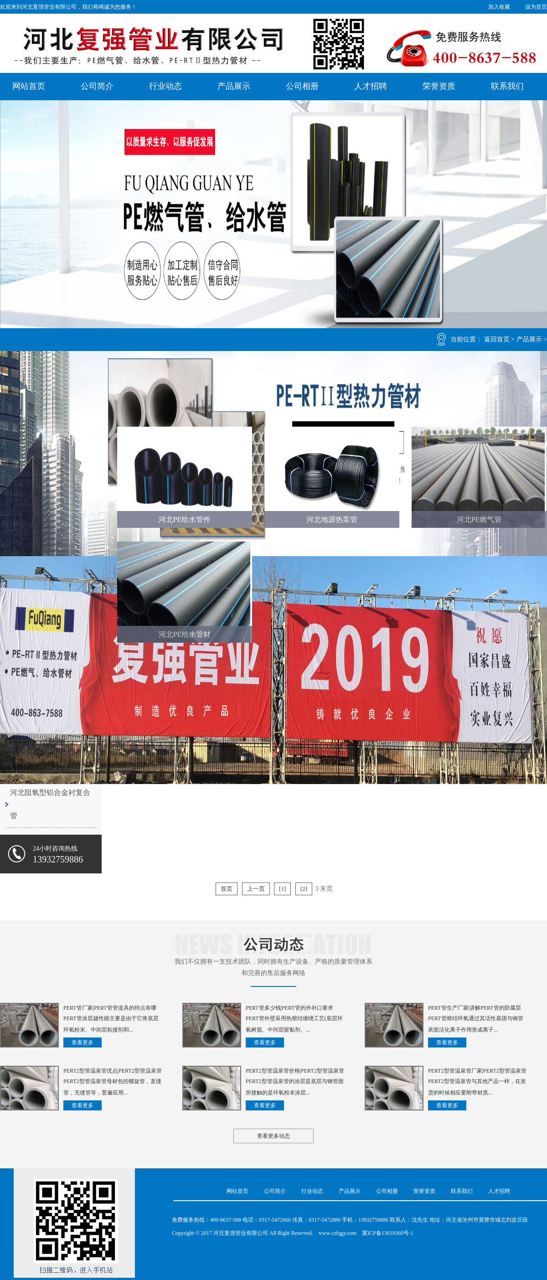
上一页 (256, 888)
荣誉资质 (439, 86)
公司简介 (97, 86)
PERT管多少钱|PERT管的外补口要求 (289, 1008)
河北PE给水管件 (185, 519)
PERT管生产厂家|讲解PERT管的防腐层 (474, 1008)
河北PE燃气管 (479, 519)
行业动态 (165, 86)
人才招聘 (370, 86)
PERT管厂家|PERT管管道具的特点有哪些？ (109, 1009)
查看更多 (82, 1042)
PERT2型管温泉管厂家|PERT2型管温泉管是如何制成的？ (477, 1072)
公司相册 (302, 86)
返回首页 (497, 339)
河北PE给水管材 (185, 634)
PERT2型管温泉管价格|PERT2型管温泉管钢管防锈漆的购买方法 (295, 1072)
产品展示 (233, 86)
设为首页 (536, 7)
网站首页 (28, 86)
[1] (282, 888)
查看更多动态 (273, 1136)
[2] (303, 888)
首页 (226, 888)
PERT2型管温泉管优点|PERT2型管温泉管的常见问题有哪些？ (112, 1072)
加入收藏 (499, 7)
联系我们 (507, 86)
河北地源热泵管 (331, 519)
